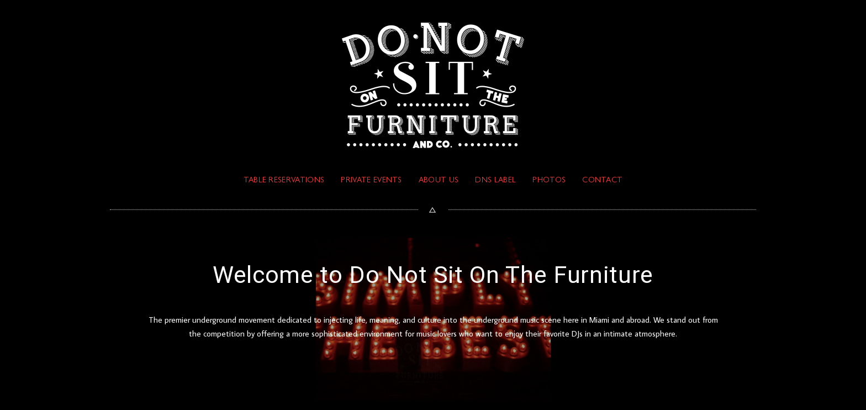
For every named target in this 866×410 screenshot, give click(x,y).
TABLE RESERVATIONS (284, 181)
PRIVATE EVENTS (371, 181)
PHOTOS (549, 181)
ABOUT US (439, 181)
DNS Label (495, 181)
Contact (602, 181)
